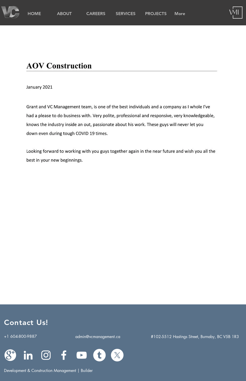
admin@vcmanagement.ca (97, 336)
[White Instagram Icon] (46, 355)
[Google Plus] (10, 355)
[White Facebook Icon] (63, 355)
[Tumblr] (99, 355)
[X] (117, 355)
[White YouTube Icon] (81, 355)
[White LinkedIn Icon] (28, 355)
